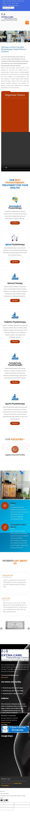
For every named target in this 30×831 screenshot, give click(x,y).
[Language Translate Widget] (8, 8)
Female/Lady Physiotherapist (15, 364)
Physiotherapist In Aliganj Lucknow (13, 694)
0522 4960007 (6, 713)
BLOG (13, 3)
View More (15, 223)
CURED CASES (21, 1)
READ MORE (4, 677)
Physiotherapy (15, 207)
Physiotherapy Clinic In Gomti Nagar (13, 691)
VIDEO (17, 3)
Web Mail (3, 779)
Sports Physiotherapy (15, 403)
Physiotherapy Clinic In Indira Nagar (13, 688)
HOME (3, 1)
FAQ (10, 3)
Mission (13, 503)
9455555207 (14, 713)
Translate (6, 10)
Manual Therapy (15, 283)
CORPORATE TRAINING (11, 1)
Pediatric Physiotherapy (15, 322)
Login (8, 779)
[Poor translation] (5, 800)
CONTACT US (5, 3)
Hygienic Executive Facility (15, 455)
